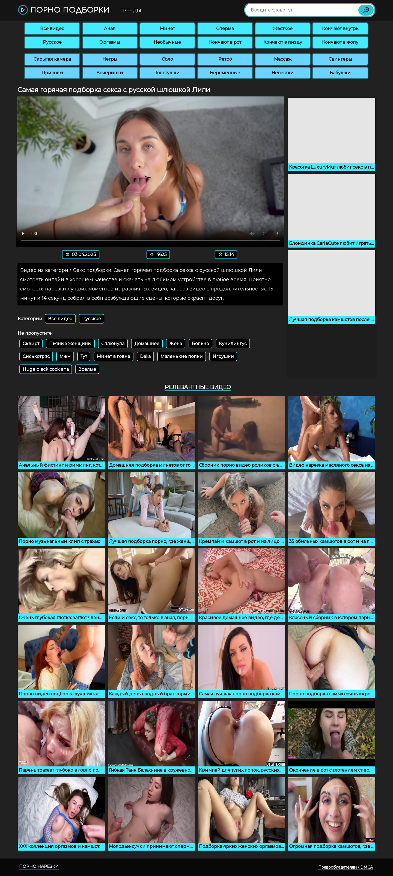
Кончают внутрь (340, 28)
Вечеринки (109, 72)
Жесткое (283, 28)
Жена (175, 343)
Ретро (225, 59)
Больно (200, 343)
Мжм (65, 356)
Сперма (225, 28)
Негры (109, 59)
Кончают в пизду (282, 42)
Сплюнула (112, 343)
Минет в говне (113, 356)
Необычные (167, 42)
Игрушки (223, 356)
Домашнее (146, 343)
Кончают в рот (225, 42)
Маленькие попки (181, 356)
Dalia (145, 356)
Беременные (225, 72)
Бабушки (340, 72)
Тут (84, 356)
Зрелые (87, 369)
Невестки (283, 72)
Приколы (52, 72)
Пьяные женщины (70, 343)
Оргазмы (109, 42)
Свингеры (340, 59)
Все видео (52, 28)
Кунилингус (233, 343)
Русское (52, 42)
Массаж (282, 59)
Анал (109, 28)
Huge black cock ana (46, 369)
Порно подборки (63, 10)
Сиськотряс (36, 356)
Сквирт (31, 343)
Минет (167, 28)
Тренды (131, 10)
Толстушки (167, 72)
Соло (167, 59)
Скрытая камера (52, 59)
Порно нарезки (39, 866)
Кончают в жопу (340, 42)
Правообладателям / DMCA (345, 867)
